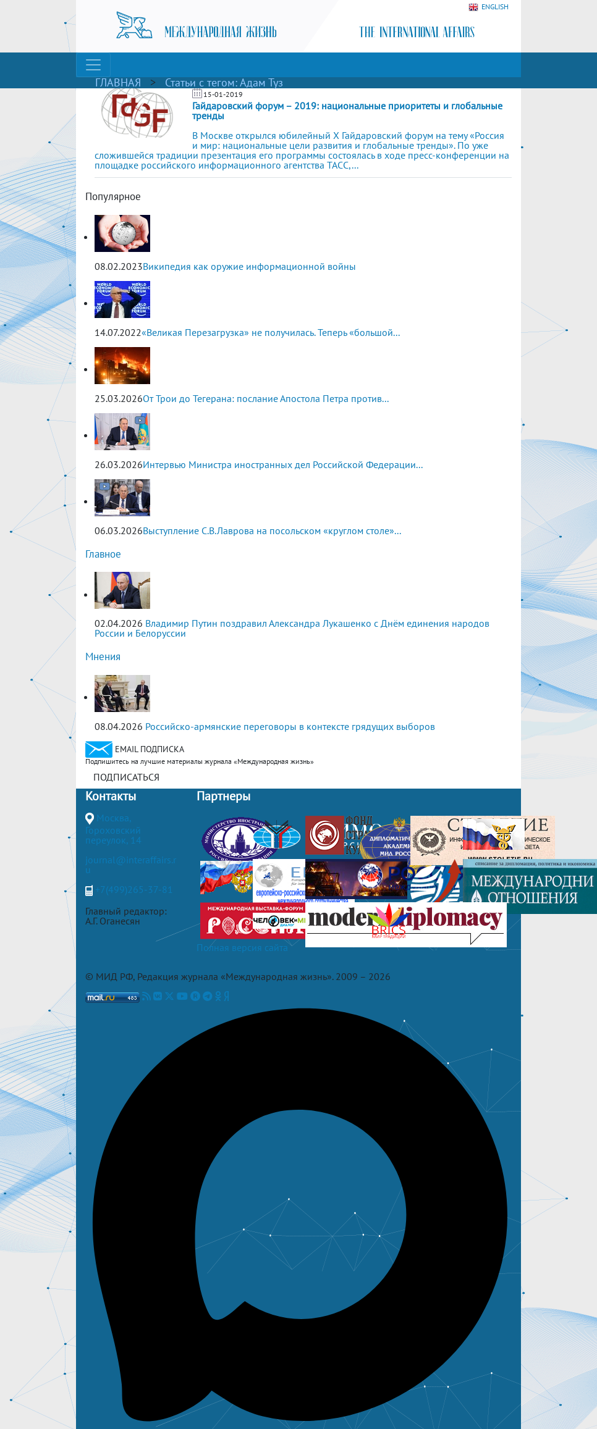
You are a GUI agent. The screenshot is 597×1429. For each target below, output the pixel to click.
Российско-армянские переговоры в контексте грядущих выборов (290, 726)
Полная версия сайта (242, 947)
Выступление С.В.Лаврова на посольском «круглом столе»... (272, 530)
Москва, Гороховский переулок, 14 (113, 828)
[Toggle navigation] (93, 64)
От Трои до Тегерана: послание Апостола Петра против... (266, 398)
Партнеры (223, 796)
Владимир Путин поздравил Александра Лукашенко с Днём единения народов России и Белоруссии (292, 628)
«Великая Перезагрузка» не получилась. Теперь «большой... (271, 332)
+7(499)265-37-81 (134, 889)
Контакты (110, 796)
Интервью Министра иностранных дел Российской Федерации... (283, 464)
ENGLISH (488, 7)
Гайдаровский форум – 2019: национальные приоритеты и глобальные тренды (347, 110)
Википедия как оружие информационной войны (249, 266)
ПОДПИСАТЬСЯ (126, 777)
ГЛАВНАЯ (118, 82)
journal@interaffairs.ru (130, 864)
